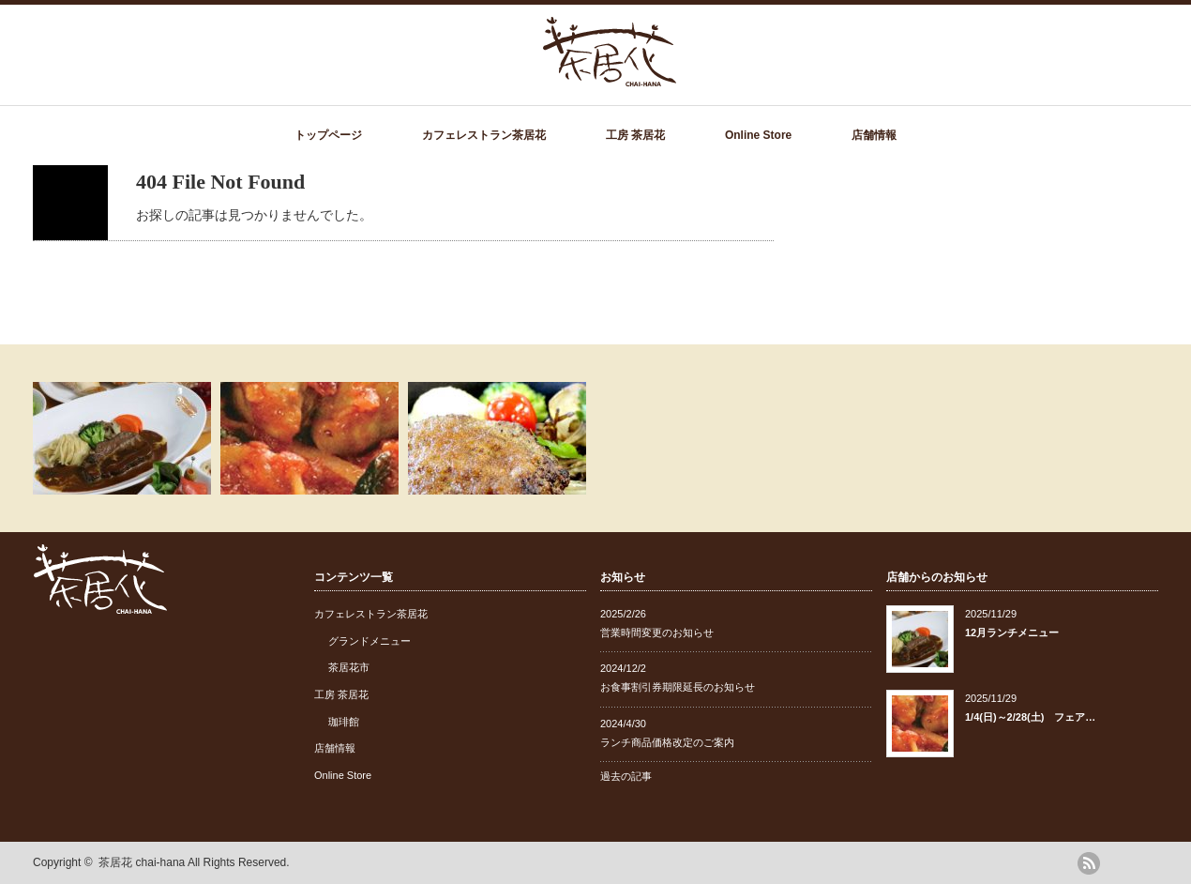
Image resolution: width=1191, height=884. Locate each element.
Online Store (758, 135)
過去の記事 (626, 776)
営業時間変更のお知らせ (657, 632)
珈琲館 (343, 721)
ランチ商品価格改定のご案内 (667, 742)
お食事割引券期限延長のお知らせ (677, 687)
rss (1089, 863)
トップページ (328, 135)
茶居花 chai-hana (141, 862)
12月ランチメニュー (1012, 632)
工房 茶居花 (635, 135)
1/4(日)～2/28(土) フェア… (1030, 717)
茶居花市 (348, 667)
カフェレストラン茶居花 (484, 135)
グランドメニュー (369, 641)
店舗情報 (874, 135)
